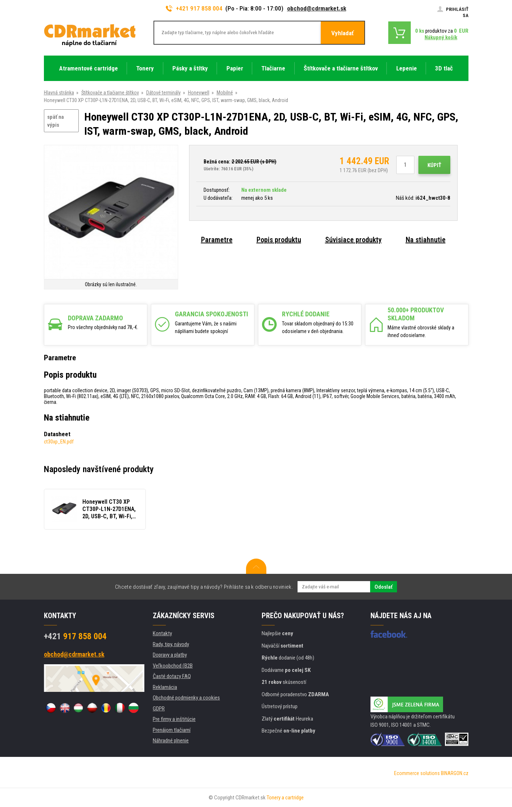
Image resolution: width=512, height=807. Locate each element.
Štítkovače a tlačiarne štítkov (110, 93)
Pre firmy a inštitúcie (174, 719)
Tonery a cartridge (285, 797)
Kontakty (162, 633)
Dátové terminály (163, 93)
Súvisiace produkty (353, 239)
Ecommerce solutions (417, 773)
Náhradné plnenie (171, 740)
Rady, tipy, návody (171, 644)
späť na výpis (55, 121)
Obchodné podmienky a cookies (186, 697)
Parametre (217, 239)
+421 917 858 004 (194, 8)
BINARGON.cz (454, 773)
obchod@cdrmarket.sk (316, 8)
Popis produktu (279, 239)
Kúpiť (434, 165)
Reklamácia (165, 687)
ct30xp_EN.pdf (59, 442)
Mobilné (225, 93)
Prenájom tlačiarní (172, 730)
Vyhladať (342, 33)
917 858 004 (75, 636)
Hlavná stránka (59, 93)
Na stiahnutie (426, 239)
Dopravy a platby (170, 655)
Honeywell (198, 93)
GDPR (159, 708)
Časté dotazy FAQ (172, 676)
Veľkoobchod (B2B (173, 665)
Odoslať (383, 587)
